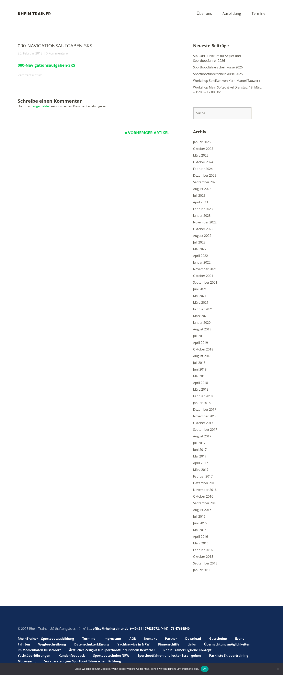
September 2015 (205, 563)
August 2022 (202, 235)
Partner (172, 638)
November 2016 (205, 490)
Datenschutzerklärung (92, 644)
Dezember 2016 (204, 483)
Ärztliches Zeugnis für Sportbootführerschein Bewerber (112, 650)
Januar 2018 (202, 403)
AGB (133, 638)
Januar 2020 (202, 322)
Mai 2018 (200, 376)
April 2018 (200, 383)
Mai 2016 (200, 530)
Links (192, 644)
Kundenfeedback (72, 655)
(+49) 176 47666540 (175, 628)
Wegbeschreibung (52, 644)
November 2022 (205, 222)
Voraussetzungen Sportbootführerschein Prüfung (83, 661)
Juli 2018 (199, 363)
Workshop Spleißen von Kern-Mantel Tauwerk (226, 80)
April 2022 (200, 256)
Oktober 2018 (203, 349)
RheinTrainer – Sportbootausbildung (46, 638)
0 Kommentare (57, 53)
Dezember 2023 (204, 175)
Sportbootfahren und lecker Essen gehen (170, 655)
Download (194, 638)
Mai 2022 (200, 249)
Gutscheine (219, 638)
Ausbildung (231, 14)
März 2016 (201, 543)
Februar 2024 (203, 169)
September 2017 (205, 429)
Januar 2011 (202, 570)
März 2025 (201, 155)
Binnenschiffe (169, 644)
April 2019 (200, 342)
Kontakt (151, 638)
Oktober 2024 (203, 162)
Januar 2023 (202, 215)
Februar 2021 (203, 309)
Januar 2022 (202, 262)
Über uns (204, 14)
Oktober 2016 (203, 496)
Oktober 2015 (203, 556)
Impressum (113, 638)
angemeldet (41, 106)
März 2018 (201, 389)
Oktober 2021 (203, 276)
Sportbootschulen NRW (112, 655)
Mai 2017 (200, 456)
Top (261, 661)
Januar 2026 (202, 142)
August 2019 (202, 329)
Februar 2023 (203, 209)
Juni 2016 (200, 523)
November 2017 (205, 416)
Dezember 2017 (204, 409)
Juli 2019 (199, 336)
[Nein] (278, 669)
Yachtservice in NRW (134, 644)
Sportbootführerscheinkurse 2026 (218, 67)
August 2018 (202, 356)
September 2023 (205, 182)
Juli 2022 (199, 242)
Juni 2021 (200, 289)
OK (205, 668)
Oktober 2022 (203, 229)
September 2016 (205, 503)
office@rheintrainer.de (111, 628)
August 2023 (202, 189)
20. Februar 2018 (30, 53)
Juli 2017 (199, 443)
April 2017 (200, 463)
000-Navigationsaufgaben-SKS (47, 65)
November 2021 (205, 269)
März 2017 (201, 470)
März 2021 (201, 302)
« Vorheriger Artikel (146, 132)
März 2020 (201, 316)
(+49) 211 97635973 (144, 628)
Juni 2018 (200, 369)
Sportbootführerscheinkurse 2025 (218, 74)
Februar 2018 (203, 396)
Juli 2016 (199, 516)
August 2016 (202, 510)
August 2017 (202, 436)
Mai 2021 (200, 296)
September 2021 (205, 282)
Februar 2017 (203, 476)
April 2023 (200, 202)
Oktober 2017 (203, 423)
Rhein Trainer (34, 14)
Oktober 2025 (203, 149)
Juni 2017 (200, 449)
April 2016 (200, 536)
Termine (258, 14)
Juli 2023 (199, 195)
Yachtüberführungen (34, 655)
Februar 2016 (203, 550)
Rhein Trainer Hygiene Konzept (188, 650)
